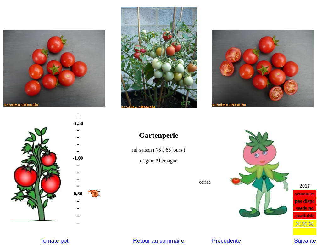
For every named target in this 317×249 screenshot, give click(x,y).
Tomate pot (54, 241)
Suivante (305, 241)
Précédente (226, 241)
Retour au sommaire (158, 241)
